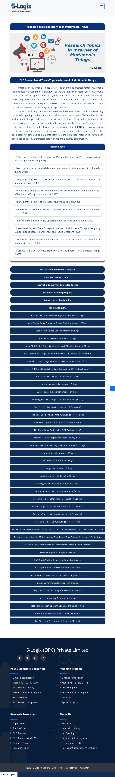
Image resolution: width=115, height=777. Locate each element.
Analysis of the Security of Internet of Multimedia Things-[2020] (48, 201)
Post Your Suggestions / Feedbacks (79, 747)
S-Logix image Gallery (73, 743)
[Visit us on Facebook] (20, 658)
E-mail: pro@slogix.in (72, 677)
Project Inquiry (69, 687)
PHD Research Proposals (25, 702)
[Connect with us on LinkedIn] (35, 658)
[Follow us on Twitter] (27, 658)
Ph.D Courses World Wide (26, 738)
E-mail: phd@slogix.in (23, 677)
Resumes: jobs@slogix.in (74, 738)
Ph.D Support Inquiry (23, 687)
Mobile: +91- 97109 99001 (26, 682)
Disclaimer (83, 767)
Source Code (19, 728)
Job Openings (68, 733)
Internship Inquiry (71, 728)
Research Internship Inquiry (27, 692)
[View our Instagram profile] (43, 658)
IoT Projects (68, 697)
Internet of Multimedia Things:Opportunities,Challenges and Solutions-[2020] (55, 220)
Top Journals (19, 723)
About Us (66, 723)
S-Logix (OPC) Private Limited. (46, 767)
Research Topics (21, 747)
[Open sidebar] (112, 388)
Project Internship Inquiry (75, 692)
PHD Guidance (20, 697)
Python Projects (70, 702)
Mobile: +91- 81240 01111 (75, 682)
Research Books (21, 743)
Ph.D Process (19, 733)
